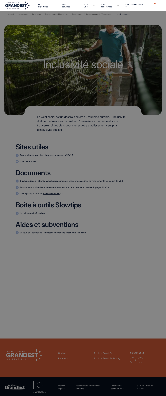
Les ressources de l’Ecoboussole (98, 14)
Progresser (36, 14)
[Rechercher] (159, 5)
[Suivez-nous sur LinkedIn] (133, 359)
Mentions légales (62, 386)
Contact (62, 352)
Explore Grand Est (103, 352)
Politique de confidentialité (117, 386)
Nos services (23, 14)
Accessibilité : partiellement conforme (87, 386)
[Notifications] (153, 5)
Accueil (11, 14)
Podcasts (63, 357)
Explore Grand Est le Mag (107, 357)
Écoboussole (77, 14)
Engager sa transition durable (56, 14)
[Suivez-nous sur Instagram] (140, 359)
